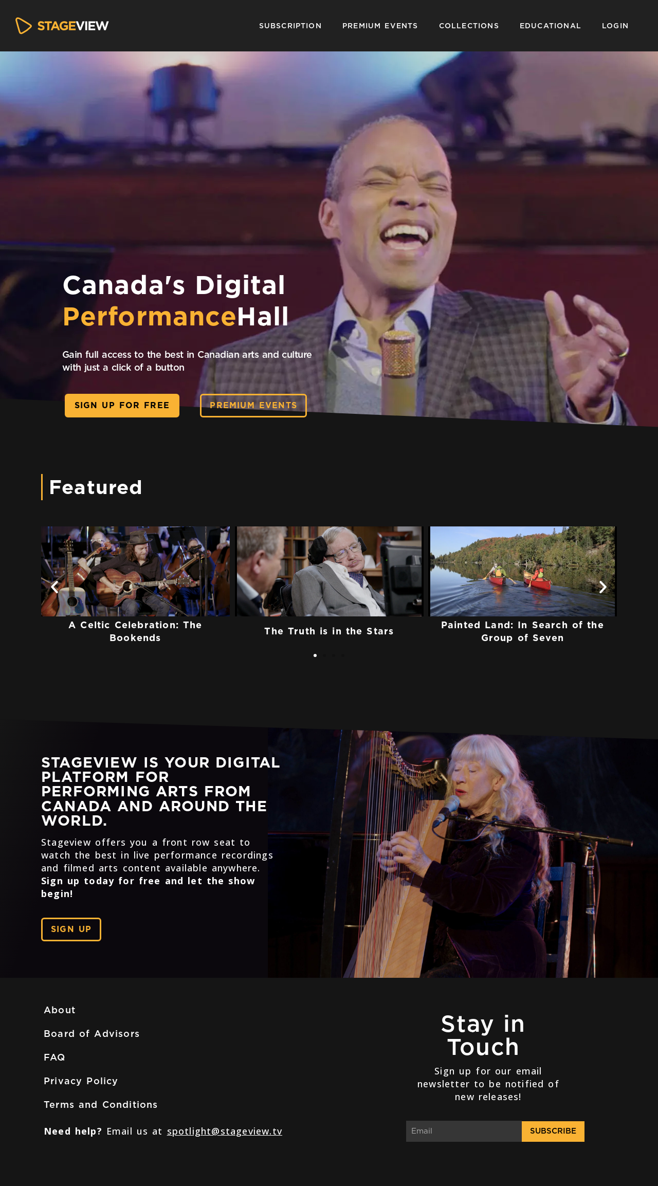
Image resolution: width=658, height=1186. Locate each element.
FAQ (55, 1057)
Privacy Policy (81, 1080)
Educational (550, 26)
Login (615, 26)
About (60, 1010)
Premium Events (380, 26)
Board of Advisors (92, 1033)
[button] (122, 303)
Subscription (290, 26)
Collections (469, 26)
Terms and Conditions (101, 1104)
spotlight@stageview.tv (224, 1131)
